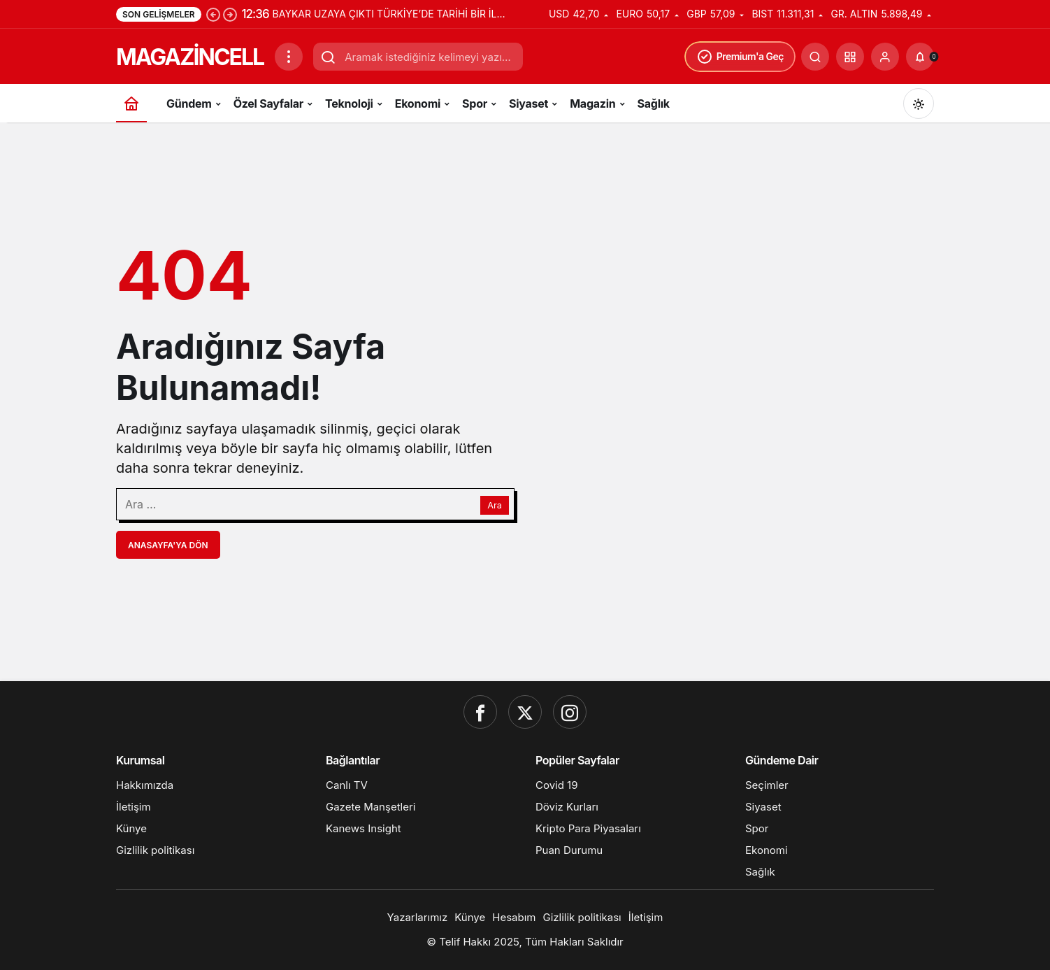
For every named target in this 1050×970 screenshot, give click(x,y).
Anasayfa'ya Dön (168, 545)
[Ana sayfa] (131, 103)
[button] (850, 57)
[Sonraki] (230, 14)
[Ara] (815, 57)
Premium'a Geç (740, 56)
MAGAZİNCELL (190, 57)
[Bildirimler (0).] (920, 57)
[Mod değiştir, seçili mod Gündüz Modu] (918, 103)
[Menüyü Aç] (289, 57)
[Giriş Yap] (885, 57)
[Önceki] (213, 14)
